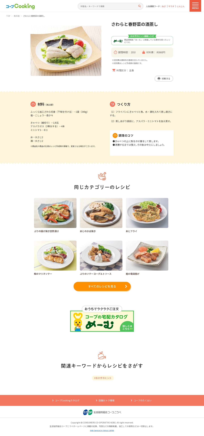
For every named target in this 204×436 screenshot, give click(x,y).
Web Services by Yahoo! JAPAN (102, 430)
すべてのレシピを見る (102, 286)
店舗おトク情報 (106, 400)
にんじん (181, 6)
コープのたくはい (143, 400)
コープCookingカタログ (67, 400)
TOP (8, 16)
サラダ (171, 6)
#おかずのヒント (102, 378)
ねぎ (164, 6)
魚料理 (17, 16)
